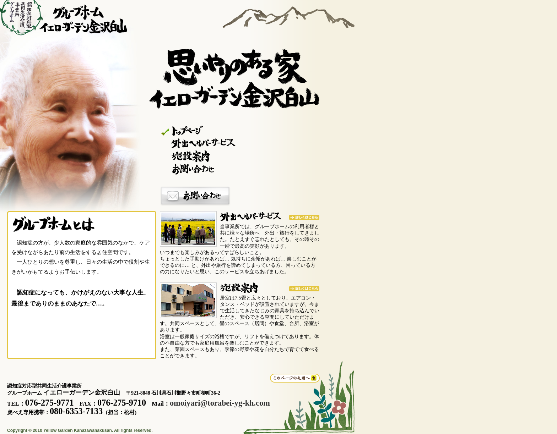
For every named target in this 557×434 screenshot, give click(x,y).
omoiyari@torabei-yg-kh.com (220, 403)
